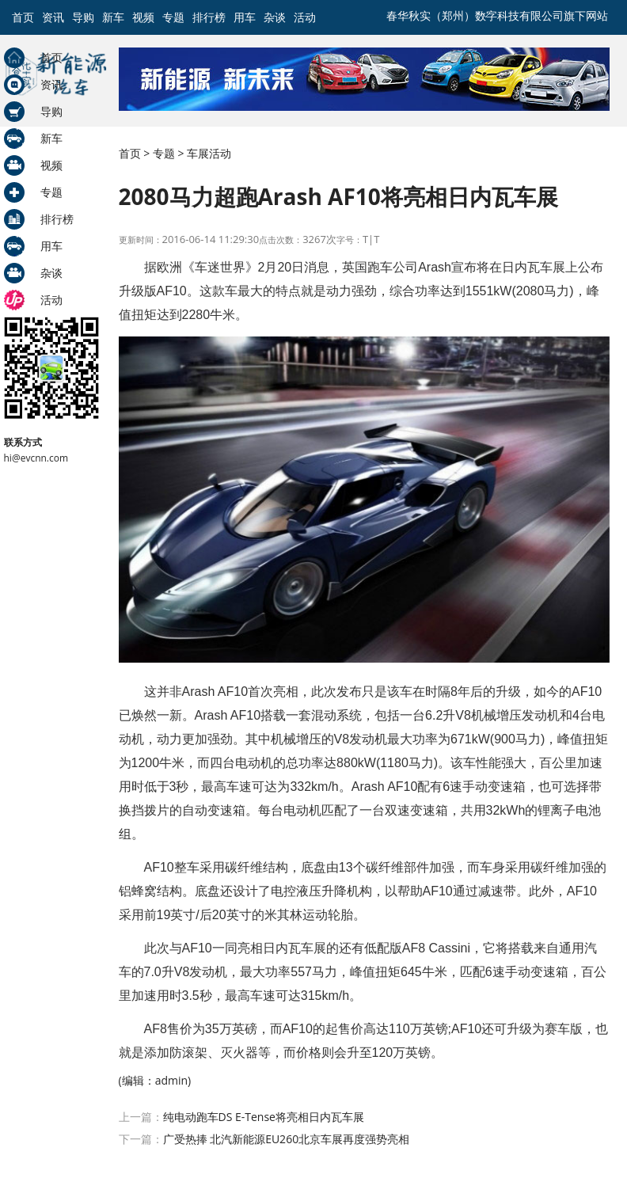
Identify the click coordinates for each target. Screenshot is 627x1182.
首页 (23, 17)
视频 (143, 17)
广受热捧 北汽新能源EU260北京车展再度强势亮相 (286, 1138)
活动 (305, 17)
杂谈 (275, 17)
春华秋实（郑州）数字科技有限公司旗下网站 (497, 15)
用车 (245, 17)
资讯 (53, 17)
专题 (173, 17)
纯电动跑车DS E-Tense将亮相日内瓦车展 (263, 1116)
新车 (113, 17)
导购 (83, 17)
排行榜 (209, 17)
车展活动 (209, 153)
